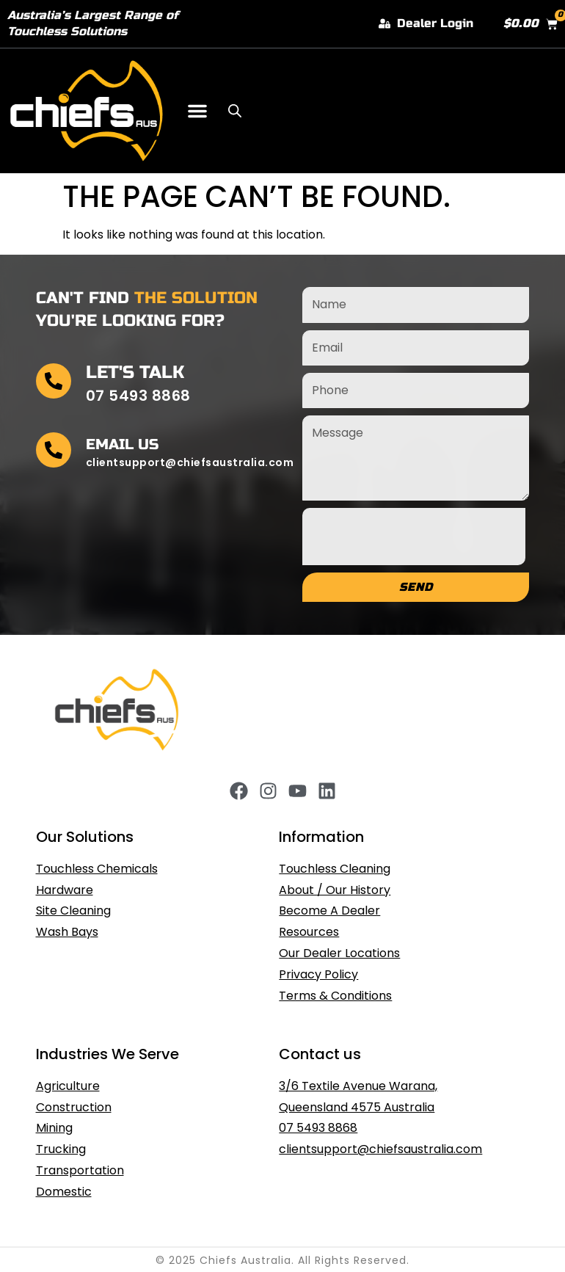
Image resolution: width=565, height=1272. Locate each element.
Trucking (61, 1149)
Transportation (80, 1170)
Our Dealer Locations (339, 953)
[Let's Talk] (53, 381)
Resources (309, 931)
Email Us (122, 444)
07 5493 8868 (318, 1127)
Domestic (64, 1191)
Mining (54, 1127)
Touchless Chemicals (97, 868)
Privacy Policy (318, 974)
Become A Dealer (329, 910)
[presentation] (413, 536)
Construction (74, 1107)
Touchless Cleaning (334, 868)
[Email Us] (53, 450)
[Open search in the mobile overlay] (234, 110)
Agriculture (68, 1085)
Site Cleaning (73, 910)
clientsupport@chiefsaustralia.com (380, 1149)
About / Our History (334, 890)
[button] (197, 110)
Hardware (64, 890)
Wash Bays (67, 931)
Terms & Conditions (335, 995)
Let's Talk (135, 372)
